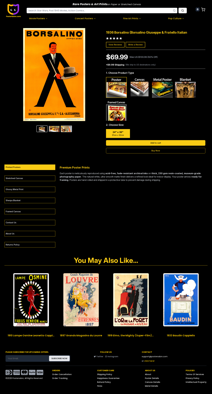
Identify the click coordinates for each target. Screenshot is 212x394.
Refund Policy (104, 382)
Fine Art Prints (132, 18)
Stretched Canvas (14, 178)
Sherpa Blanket (13, 200)
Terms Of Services (195, 374)
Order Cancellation (62, 374)
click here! (149, 361)
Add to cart (155, 143)
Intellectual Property (196, 382)
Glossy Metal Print (14, 189)
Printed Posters (13, 167)
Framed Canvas (13, 211)
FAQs (99, 386)
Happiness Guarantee (108, 378)
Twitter (98, 356)
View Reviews (115, 44)
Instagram (111, 356)
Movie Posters (38, 18)
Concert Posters (85, 18)
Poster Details (152, 378)
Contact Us (11, 222)
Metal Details (151, 386)
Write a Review (135, 44)
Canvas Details (152, 382)
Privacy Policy (192, 378)
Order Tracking (59, 378)
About (148, 374)
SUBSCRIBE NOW (59, 358)
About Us (10, 233)
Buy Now (155, 150)
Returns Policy (13, 244)
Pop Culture (176, 18)
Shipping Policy (104, 374)
